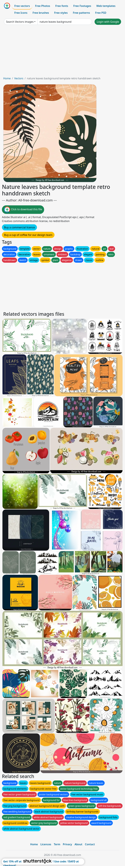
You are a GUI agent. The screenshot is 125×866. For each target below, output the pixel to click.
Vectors (18, 78)
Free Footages (82, 6)
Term (57, 844)
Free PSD (100, 13)
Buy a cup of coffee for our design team (28, 235)
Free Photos (42, 6)
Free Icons (20, 13)
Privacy (67, 844)
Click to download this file (23, 210)
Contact (90, 844)
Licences (45, 844)
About (78, 844)
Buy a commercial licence (19, 227)
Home (7, 78)
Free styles (61, 13)
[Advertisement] (62, 52)
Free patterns (81, 13)
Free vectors (22, 6)
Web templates (105, 6)
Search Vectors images (20, 22)
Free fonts (61, 6)
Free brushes (41, 13)
